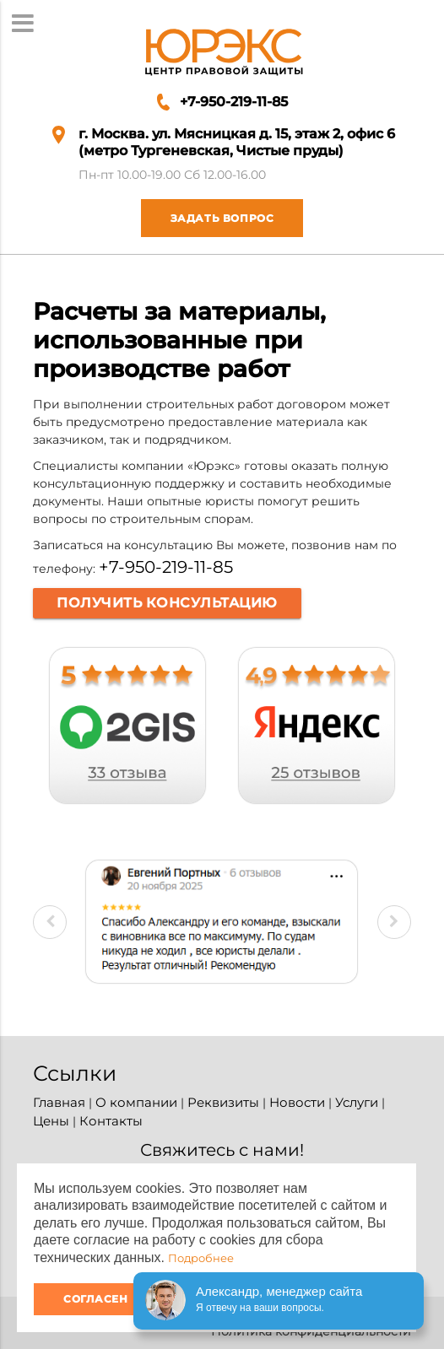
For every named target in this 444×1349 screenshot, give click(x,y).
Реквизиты (223, 1102)
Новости (297, 1102)
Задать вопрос (207, 218)
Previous (50, 922)
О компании (136, 1102)
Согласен (95, 1298)
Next (394, 922)
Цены (51, 1121)
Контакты (111, 1121)
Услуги (356, 1102)
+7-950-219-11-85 (234, 102)
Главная (59, 1102)
